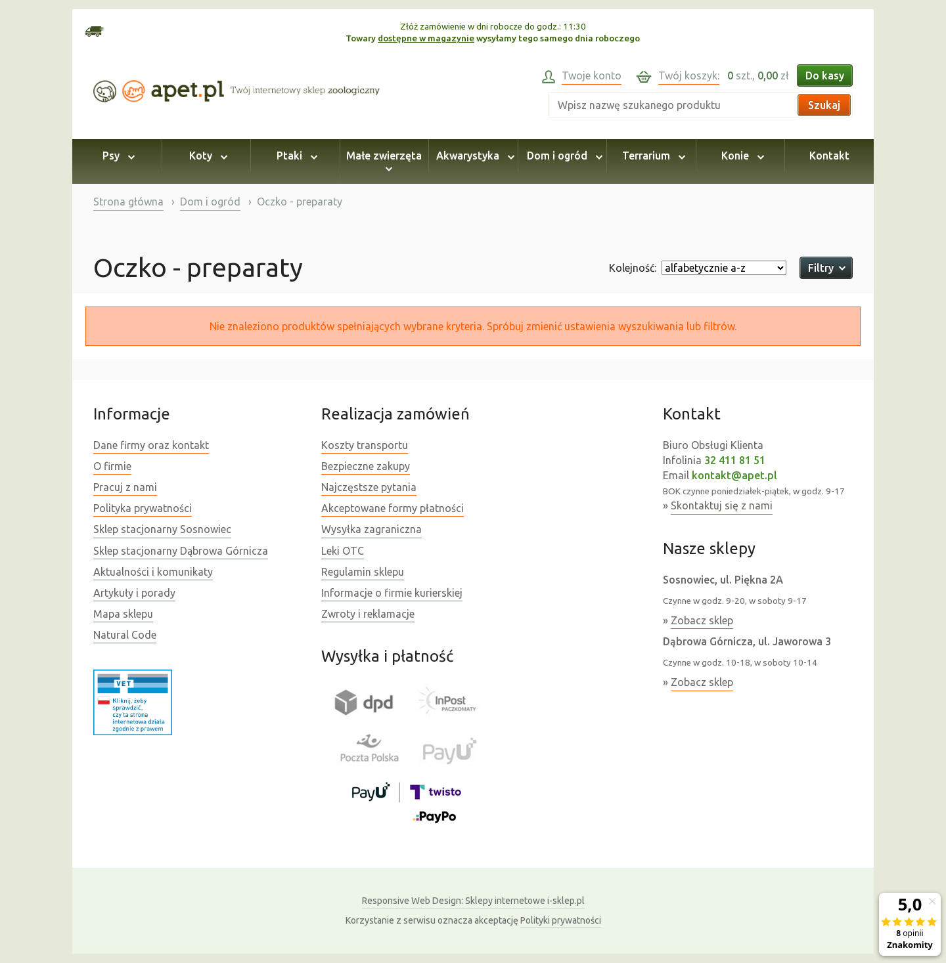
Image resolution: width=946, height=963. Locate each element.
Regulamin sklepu (362, 572)
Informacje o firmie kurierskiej (391, 593)
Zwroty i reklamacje (368, 614)
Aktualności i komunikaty (153, 572)
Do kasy (824, 75)
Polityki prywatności (560, 920)
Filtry (826, 268)
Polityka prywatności (142, 508)
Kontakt (829, 155)
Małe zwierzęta (384, 161)
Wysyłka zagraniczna (371, 529)
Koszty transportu (364, 445)
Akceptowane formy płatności (392, 508)
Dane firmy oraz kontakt (151, 445)
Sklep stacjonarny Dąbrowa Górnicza (180, 551)
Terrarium (651, 155)
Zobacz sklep (702, 620)
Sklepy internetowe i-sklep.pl (473, 900)
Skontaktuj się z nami (722, 505)
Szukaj (824, 105)
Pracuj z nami (125, 487)
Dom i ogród (562, 155)
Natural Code (124, 635)
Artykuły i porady (134, 593)
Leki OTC (342, 551)
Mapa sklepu (123, 614)
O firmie (112, 466)
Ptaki (295, 155)
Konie (740, 155)
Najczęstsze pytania (369, 487)
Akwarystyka (473, 155)
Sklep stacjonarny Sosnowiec (162, 529)
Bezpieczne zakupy (365, 466)
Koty (206, 155)
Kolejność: (632, 268)
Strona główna (128, 201)
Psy (116, 155)
